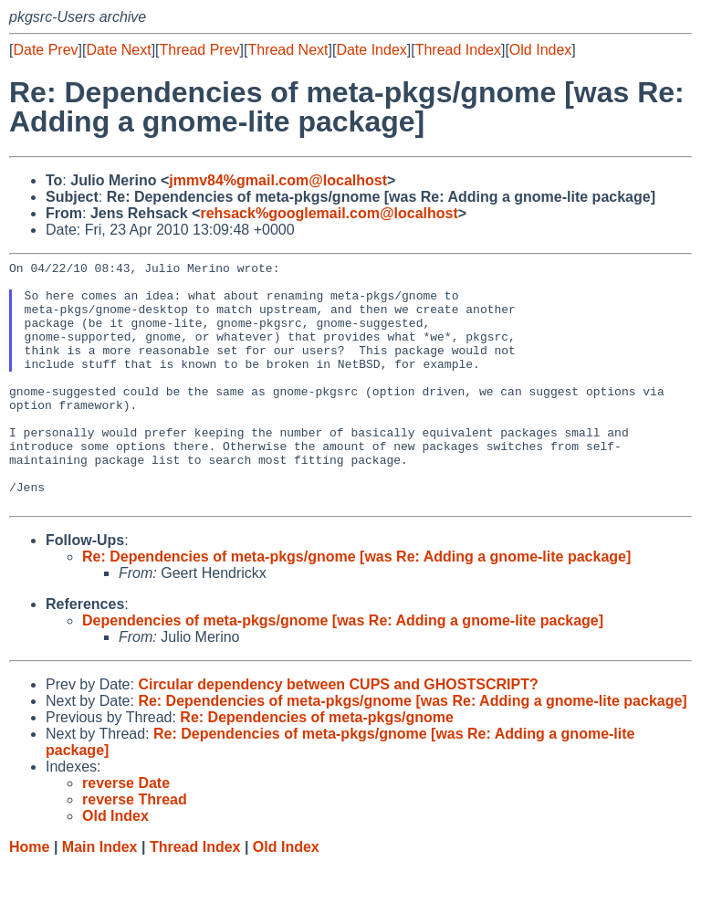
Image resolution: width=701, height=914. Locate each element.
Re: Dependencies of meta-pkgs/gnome (317, 766)
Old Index (540, 50)
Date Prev (45, 50)
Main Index (100, 896)
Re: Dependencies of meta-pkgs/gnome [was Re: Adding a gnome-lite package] (356, 606)
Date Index (371, 50)
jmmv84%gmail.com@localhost (278, 180)
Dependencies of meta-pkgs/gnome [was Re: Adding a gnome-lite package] (342, 670)
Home (29, 896)
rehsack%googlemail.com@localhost (328, 213)
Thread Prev (200, 50)
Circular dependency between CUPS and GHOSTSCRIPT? (338, 733)
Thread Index (458, 50)
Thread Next (287, 50)
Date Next (118, 50)
